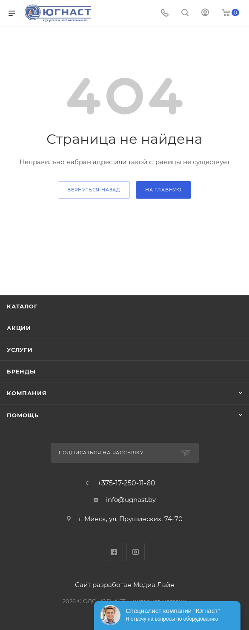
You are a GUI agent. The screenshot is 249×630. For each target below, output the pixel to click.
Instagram (135, 552)
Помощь (23, 415)
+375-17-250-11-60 (126, 483)
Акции (19, 328)
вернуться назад (93, 190)
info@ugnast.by (131, 500)
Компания (26, 393)
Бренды (21, 371)
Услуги (20, 349)
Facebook (114, 552)
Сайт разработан (103, 585)
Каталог (22, 306)
